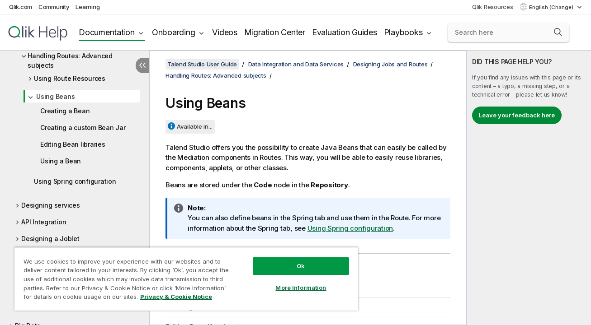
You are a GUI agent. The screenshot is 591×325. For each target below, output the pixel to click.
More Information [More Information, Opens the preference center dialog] (300, 287)
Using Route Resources (69, 78)
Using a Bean (60, 161)
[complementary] (529, 188)
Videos (224, 32)
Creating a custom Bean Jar (83, 127)
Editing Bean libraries (72, 144)
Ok (300, 265)
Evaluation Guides (344, 32)
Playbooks (403, 32)
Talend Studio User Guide (202, 64)
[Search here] (508, 32)
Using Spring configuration (75, 181)
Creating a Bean (65, 111)
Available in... (195, 126)
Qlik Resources (492, 6)
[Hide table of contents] (142, 65)
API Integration (43, 222)
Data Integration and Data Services (296, 64)
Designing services (50, 205)
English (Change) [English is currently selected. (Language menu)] (552, 7)
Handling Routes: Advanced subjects (70, 60)
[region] (185, 279)
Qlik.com (20, 6)
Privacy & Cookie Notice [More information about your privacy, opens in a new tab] (176, 296)
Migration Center (274, 32)
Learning (87, 6)
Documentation (107, 32)
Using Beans (55, 96)
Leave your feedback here (517, 115)
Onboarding (173, 32)
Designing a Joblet (50, 238)
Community (54, 6)
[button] (558, 32)
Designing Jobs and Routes (390, 64)
